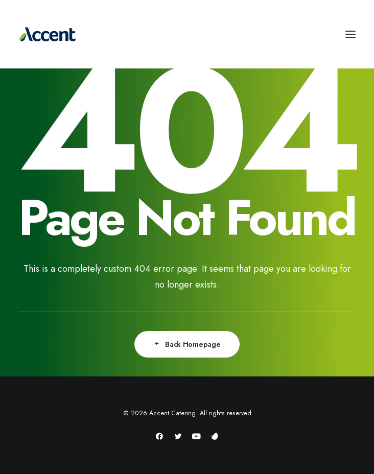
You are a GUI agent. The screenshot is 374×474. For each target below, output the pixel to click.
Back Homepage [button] (186, 344)
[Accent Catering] (187, 34)
